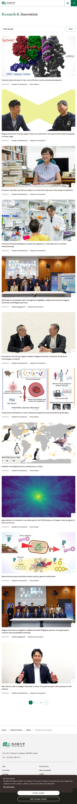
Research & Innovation (19, 84)
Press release (34, 84)
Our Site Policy (9, 787)
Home (4, 729)
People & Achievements (20, 140)
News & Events (16, 729)
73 (41, 702)
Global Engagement (18, 306)
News (28, 729)
